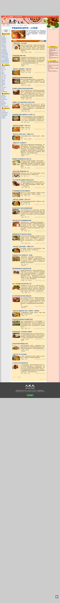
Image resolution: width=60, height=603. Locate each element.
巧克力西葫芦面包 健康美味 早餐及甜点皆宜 (23, 180)
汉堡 (26, 280)
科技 (33, 17)
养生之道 (6, 108)
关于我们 (47, 17)
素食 (2, 86)
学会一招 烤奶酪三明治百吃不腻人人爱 (21, 283)
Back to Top (57, 596)
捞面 (29, 204)
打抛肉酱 (22, 339)
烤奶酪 (26, 292)
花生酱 (22, 85)
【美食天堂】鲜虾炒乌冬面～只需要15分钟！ (23, 134)
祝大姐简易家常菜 (5, 60)
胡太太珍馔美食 (4, 54)
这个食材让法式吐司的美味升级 (20, 363)
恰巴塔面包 (26, 306)
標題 (42, 40)
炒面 (26, 359)
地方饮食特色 (4, 99)
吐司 (22, 176)
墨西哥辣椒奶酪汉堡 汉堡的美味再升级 (21, 268)
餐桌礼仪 (3, 104)
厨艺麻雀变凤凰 (4, 53)
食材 (29, 373)
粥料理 (2, 73)
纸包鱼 (22, 328)
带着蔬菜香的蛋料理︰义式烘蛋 (25, 28)
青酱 (22, 306)
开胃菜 (2, 88)
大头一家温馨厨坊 (5, 59)
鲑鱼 (29, 243)
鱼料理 (26, 328)
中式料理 (3, 66)
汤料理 (26, 52)
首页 (12, 25)
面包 (29, 187)
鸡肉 (22, 122)
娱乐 (40, 17)
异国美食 (3, 84)
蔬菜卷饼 (29, 85)
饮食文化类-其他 (4, 106)
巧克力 (22, 187)
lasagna (29, 111)
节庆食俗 (3, 97)
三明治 (22, 292)
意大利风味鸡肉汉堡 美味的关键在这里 (21, 296)
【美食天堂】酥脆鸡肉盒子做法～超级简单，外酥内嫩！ (26, 310)
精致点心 (3, 81)
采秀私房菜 (3, 42)
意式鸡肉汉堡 (23, 307)
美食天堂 (22, 72)
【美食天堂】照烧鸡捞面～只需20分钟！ (22, 69)
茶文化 (2, 100)
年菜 (2, 70)
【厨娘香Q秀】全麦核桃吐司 (19, 142)
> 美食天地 (21, 25)
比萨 (22, 264)
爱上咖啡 (3, 36)
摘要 (45, 40)
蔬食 (25, 85)
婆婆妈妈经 (3, 38)
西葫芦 (26, 187)
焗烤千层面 (23, 64)
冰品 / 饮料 (3, 77)
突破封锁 (43, 17)
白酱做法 (22, 65)
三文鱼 (22, 243)
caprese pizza (26, 264)
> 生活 (17, 25)
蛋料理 (22, 340)
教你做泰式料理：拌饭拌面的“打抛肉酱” (22, 331)
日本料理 (3, 83)
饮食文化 (6, 93)
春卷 (26, 315)
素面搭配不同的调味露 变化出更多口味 (21, 159)
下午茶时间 (3, 47)
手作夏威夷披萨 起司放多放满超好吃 (21, 190)
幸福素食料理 (4, 50)
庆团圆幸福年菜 (4, 56)
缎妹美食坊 (3, 39)
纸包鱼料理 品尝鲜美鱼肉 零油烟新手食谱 (22, 319)
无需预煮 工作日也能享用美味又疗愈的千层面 (23, 102)
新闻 (26, 17)
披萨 (25, 176)
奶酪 (25, 111)
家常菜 (2, 68)
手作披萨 (25, 195)
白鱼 (29, 328)
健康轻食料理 (4, 52)
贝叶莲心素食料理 (5, 63)
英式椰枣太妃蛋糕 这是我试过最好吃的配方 (22, 88)
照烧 (26, 72)
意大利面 (29, 52)
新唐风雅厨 (3, 41)
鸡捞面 (29, 72)
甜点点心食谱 (6, 33)
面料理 (2, 72)
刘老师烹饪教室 (4, 57)
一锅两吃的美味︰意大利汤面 (19, 43)
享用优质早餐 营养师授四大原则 (20, 343)
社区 (31, 17)
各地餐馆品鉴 (4, 91)
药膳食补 (3, 80)
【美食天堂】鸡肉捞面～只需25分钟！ (21, 199)
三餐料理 (6, 65)
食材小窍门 (3, 43)
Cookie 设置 (30, 395)
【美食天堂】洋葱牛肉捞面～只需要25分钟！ (23, 246)
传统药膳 (3, 116)
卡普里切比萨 (23, 265)
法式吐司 (25, 230)
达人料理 (3, 35)
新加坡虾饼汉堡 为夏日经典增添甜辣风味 (22, 208)
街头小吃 (3, 76)
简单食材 (22, 280)
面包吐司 (27, 154)
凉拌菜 (2, 90)
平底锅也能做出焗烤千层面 (19, 55)
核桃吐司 (22, 155)
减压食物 (3, 118)
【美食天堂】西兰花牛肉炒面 (19, 354)
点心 (27, 176)
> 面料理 (25, 25)
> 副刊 (14, 25)
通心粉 (28, 122)
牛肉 (29, 251)
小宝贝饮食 (3, 87)
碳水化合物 (23, 351)
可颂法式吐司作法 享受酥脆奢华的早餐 (21, 220)
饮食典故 (3, 102)
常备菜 (22, 52)
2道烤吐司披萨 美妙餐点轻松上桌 (20, 171)
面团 (22, 195)
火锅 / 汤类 (3, 69)
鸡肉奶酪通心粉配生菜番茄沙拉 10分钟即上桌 (23, 114)
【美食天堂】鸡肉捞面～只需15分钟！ (21, 125)
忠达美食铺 (3, 49)
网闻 (36, 17)
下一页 (18, 377)
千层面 (22, 111)
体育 (38, 17)
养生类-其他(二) (4, 113)
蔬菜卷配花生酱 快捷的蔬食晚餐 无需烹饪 (22, 77)
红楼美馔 (3, 95)
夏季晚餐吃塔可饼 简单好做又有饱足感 (21, 234)
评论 (28, 17)
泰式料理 (27, 339)
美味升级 (29, 280)
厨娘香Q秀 (23, 154)
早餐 (22, 230)
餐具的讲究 (3, 103)
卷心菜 (26, 243)
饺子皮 (27, 64)
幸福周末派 (3, 46)
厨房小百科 (3, 96)
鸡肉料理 (22, 315)
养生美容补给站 (4, 112)
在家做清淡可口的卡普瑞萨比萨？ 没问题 (22, 255)
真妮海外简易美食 (5, 61)
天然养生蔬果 (4, 115)
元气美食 (3, 111)
